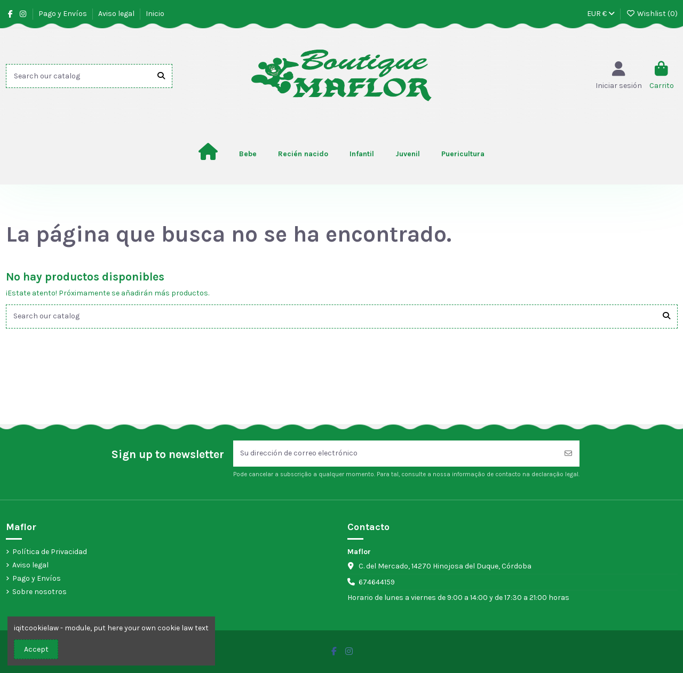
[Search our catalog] (161, 76)
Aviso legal (117, 13)
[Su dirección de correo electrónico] (395, 453)
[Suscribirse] (568, 453)
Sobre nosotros (39, 592)
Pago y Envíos (63, 13)
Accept (36, 649)
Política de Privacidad (49, 551)
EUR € (601, 13)
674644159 (377, 582)
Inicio (155, 13)
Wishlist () (652, 13)
